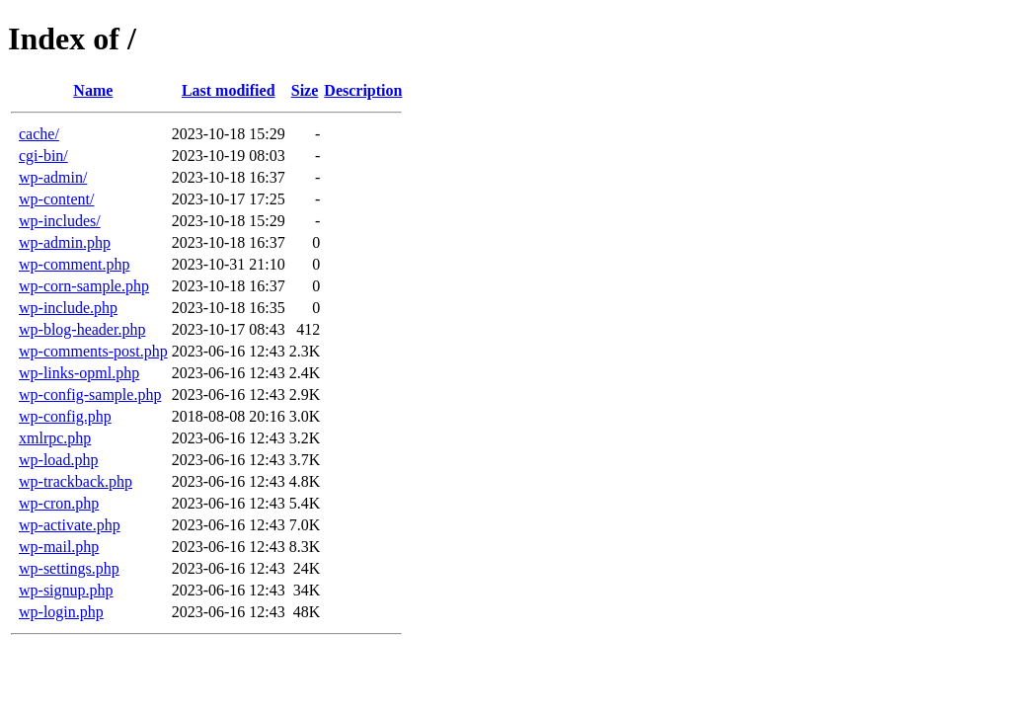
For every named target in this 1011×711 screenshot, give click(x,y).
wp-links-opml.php (79, 372)
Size (305, 90)
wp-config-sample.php (90, 394)
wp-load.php (58, 459)
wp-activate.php (69, 524)
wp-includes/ (60, 220)
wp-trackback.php (75, 481)
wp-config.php (65, 416)
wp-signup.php (66, 590)
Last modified (228, 90)
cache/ (39, 133)
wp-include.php (68, 307)
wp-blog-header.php (82, 329)
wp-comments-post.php (93, 351)
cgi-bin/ (43, 155)
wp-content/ (56, 199)
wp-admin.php (65, 242)
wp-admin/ (53, 177)
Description (363, 90)
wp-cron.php (59, 503)
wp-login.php (61, 611)
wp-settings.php (69, 568)
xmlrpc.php (55, 438)
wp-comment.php (74, 264)
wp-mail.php (59, 546)
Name (93, 90)
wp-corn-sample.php (84, 285)
